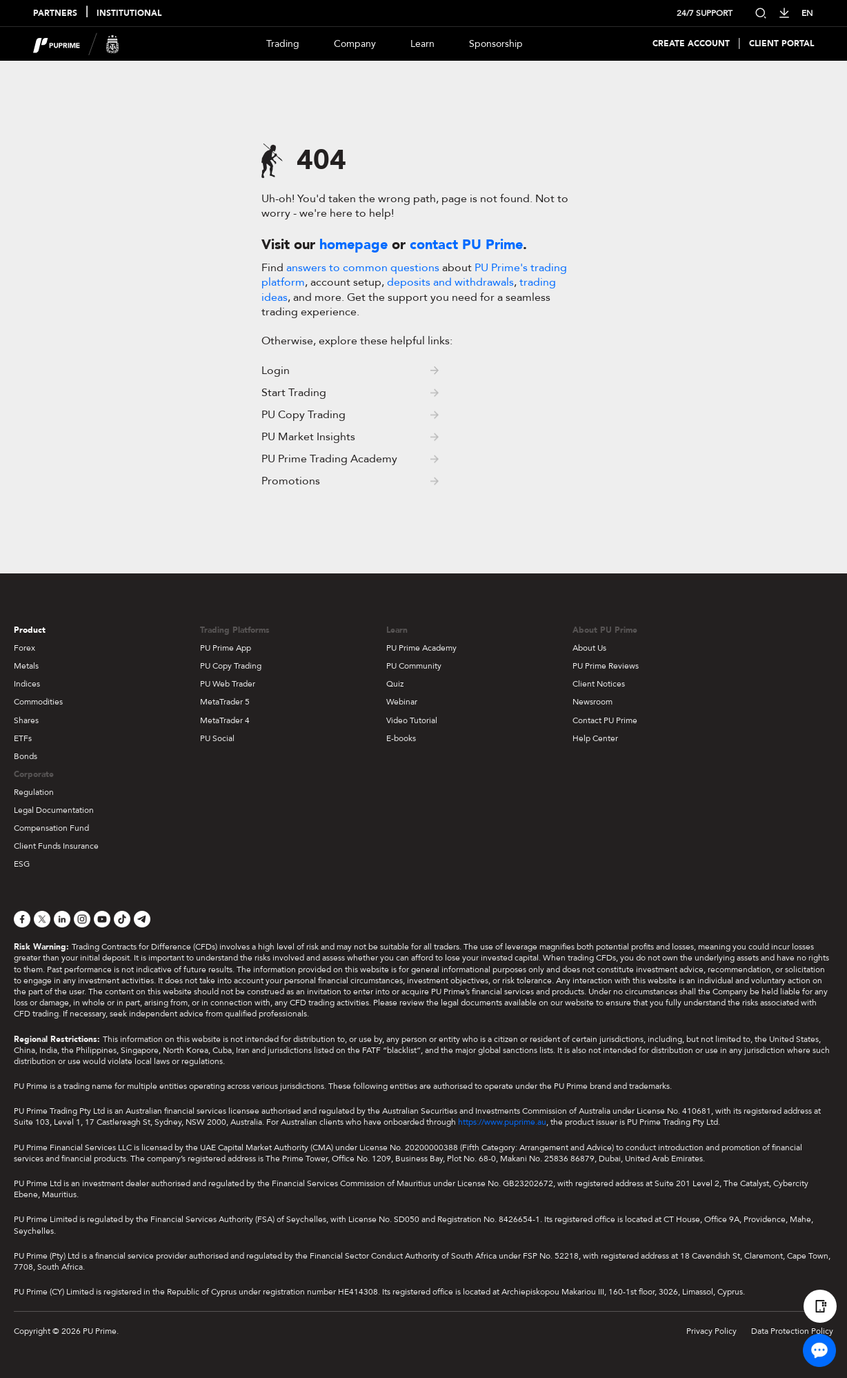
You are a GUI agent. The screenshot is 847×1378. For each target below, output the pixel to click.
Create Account (691, 44)
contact (466, 244)
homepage (353, 244)
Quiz (394, 683)
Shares (26, 720)
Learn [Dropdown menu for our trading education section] (422, 43)
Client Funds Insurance (56, 846)
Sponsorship (496, 43)
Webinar (401, 701)
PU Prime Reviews (605, 665)
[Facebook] (22, 919)
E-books (401, 738)
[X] (42, 919)
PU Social (217, 738)
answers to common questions (362, 267)
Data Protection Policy (792, 1331)
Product (30, 630)
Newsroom (592, 701)
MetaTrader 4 (225, 720)
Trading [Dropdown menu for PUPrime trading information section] (282, 43)
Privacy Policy (711, 1331)
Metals (26, 665)
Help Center (595, 738)
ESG (22, 863)
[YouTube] (102, 919)
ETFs (23, 738)
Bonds (25, 756)
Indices (27, 683)
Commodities (38, 701)
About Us (589, 647)
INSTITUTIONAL (129, 13)
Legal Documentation (54, 810)
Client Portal (781, 44)
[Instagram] (82, 919)
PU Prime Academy (421, 647)
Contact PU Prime (604, 720)
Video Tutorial (411, 720)
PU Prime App (225, 647)
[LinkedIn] (62, 919)
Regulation (34, 792)
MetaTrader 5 (225, 701)
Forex (24, 647)
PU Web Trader (227, 683)
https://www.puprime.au (502, 1122)
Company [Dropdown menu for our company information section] (355, 43)
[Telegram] (142, 919)
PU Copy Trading (230, 665)
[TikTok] (122, 919)
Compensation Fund (51, 828)
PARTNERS (55, 13)
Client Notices (598, 683)
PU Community (413, 665)
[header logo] (76, 43)
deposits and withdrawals (450, 282)
